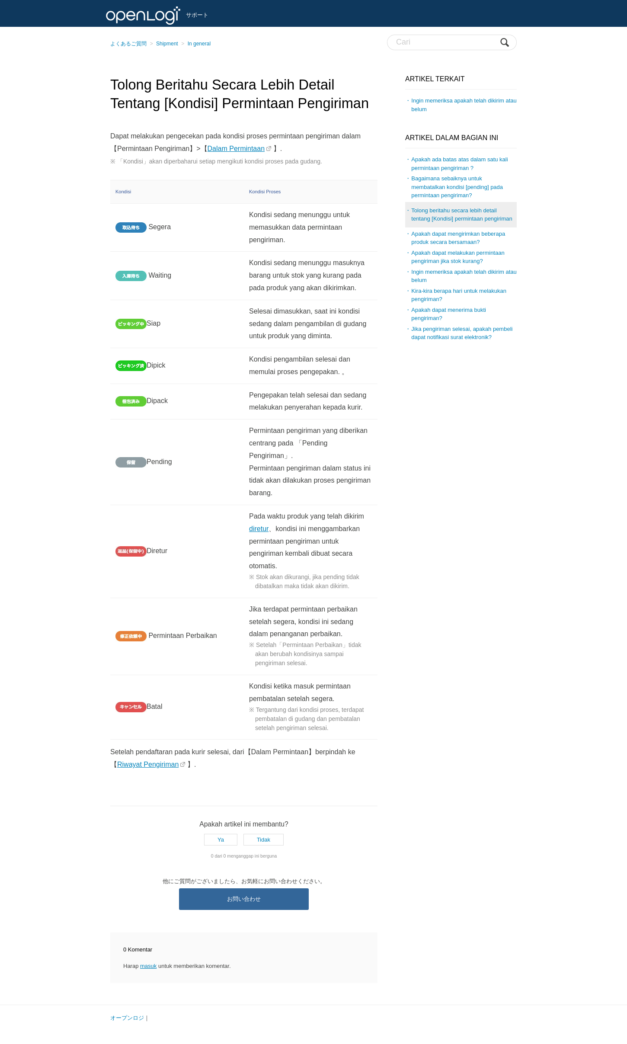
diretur (259, 528)
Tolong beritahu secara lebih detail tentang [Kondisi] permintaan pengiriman (461, 214)
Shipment (167, 44)
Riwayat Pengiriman (148, 764)
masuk (148, 966)
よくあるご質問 (128, 44)
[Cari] (452, 42)
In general (199, 44)
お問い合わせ (244, 899)
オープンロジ (127, 1018)
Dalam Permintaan (236, 148)
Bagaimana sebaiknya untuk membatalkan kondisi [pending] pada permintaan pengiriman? (457, 187)
